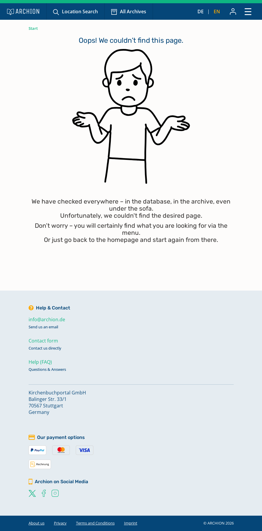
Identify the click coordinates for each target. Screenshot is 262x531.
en (217, 11)
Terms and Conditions (95, 523)
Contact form (43, 340)
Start (33, 28)
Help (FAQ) (40, 362)
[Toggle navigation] (248, 11)
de (200, 11)
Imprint (130, 523)
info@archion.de (47, 319)
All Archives (133, 11)
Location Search (80, 11)
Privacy (60, 523)
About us (37, 523)
